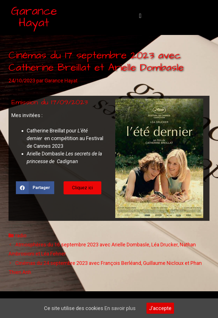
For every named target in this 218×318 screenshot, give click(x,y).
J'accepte (160, 308)
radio (20, 235)
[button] (140, 16)
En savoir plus (120, 308)
